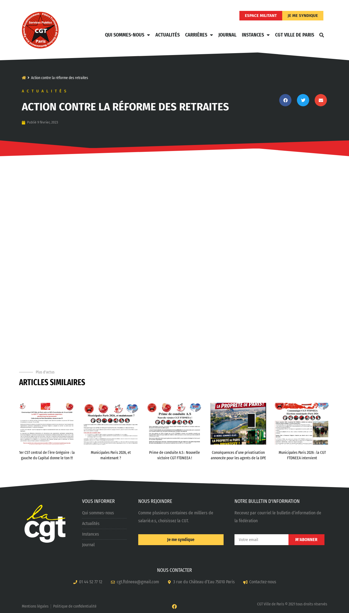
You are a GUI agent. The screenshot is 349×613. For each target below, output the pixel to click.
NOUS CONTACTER (174, 570)
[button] (321, 35)
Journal (227, 35)
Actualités (167, 35)
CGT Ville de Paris (294, 35)
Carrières (199, 35)
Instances (256, 35)
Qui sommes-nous (127, 35)
